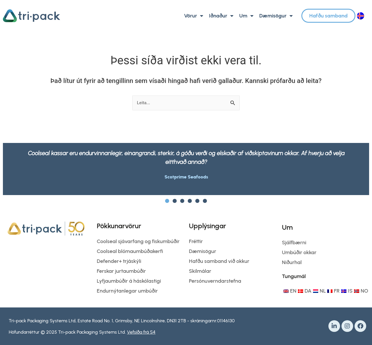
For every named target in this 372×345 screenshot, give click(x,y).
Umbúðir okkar (299, 252)
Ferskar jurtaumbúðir (121, 271)
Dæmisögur (276, 15)
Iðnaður (221, 15)
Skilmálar (200, 271)
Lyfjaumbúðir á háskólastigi (129, 281)
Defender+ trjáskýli (119, 261)
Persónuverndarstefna (215, 281)
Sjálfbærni (294, 242)
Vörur (193, 15)
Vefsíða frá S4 (141, 332)
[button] (167, 201)
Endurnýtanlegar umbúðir (127, 291)
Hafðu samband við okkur (219, 261)
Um (246, 15)
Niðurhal (292, 262)
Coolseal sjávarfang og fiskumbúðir (138, 241)
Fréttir (196, 241)
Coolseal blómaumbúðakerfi (130, 251)
